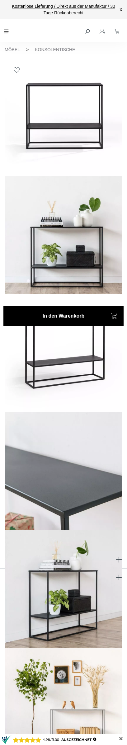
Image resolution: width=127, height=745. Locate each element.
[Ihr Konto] (103, 30)
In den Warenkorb (80, 316)
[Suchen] (88, 30)
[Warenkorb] (118, 30)
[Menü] (7, 30)
